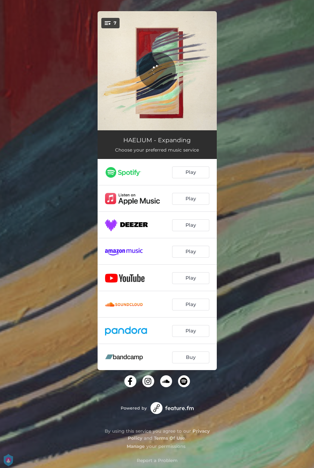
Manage (136, 446)
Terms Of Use (169, 438)
